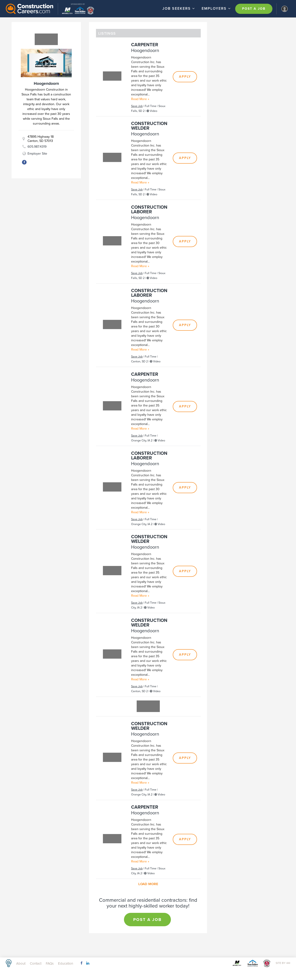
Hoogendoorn (145, 50)
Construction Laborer (149, 210)
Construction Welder (149, 126)
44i (288, 963)
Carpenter (144, 45)
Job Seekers (179, 8)
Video (152, 111)
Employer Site (37, 154)
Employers (217, 8)
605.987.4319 (37, 147)
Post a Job (253, 9)
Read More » (140, 99)
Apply (185, 77)
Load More (148, 884)
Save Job (137, 106)
